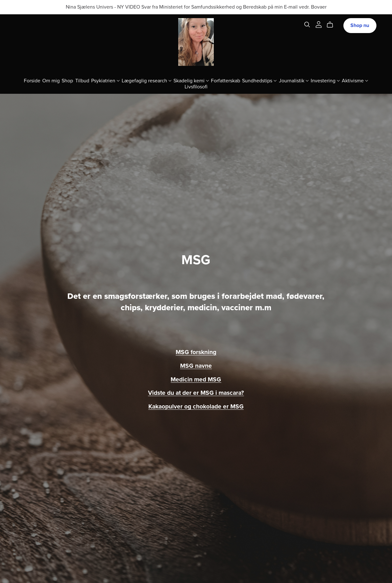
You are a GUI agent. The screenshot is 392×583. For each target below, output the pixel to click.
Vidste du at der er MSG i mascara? (196, 392)
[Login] (318, 24)
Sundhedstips (259, 80)
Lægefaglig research (147, 80)
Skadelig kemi (191, 80)
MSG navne (196, 365)
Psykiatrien (105, 80)
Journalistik (294, 80)
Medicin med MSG (196, 379)
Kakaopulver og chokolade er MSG (196, 406)
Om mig (51, 80)
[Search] (307, 25)
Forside (32, 80)
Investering (325, 80)
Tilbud (82, 80)
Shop (67, 80)
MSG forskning (196, 352)
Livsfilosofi (196, 86)
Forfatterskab (225, 80)
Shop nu (359, 25)
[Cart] (332, 25)
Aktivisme (355, 80)
